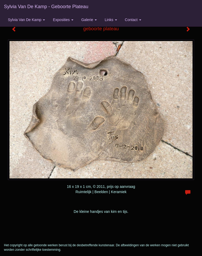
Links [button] (111, 20)
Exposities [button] (63, 20)
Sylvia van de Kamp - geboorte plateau (46, 6)
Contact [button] (133, 20)
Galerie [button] (89, 20)
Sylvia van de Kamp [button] (26, 20)
